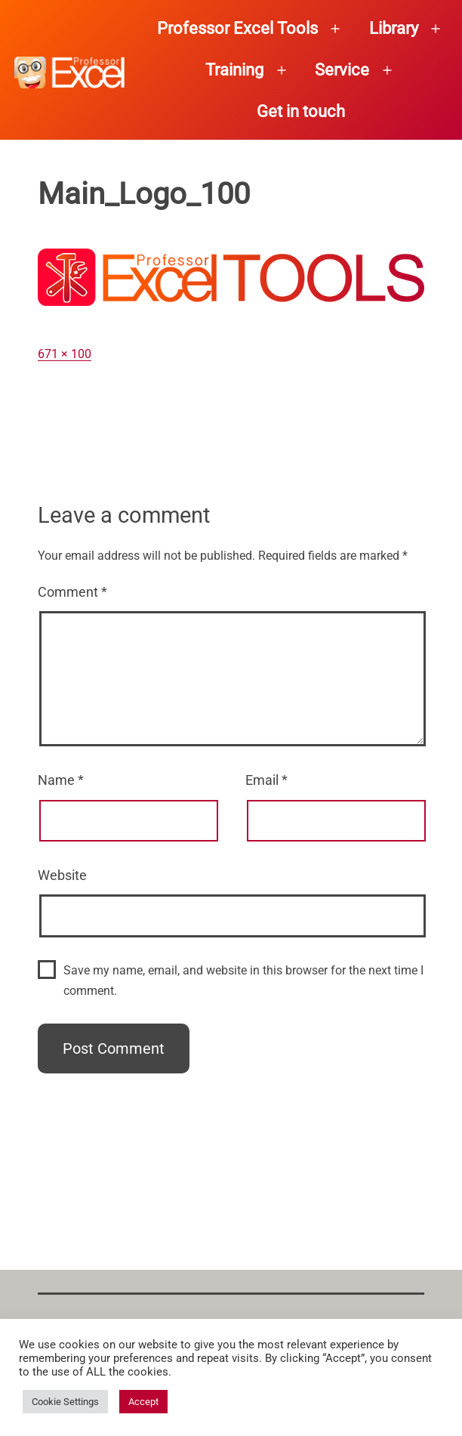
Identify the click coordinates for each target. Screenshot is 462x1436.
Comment (72, 592)
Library (393, 28)
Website (62, 875)
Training (234, 69)
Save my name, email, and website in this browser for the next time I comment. (243, 980)
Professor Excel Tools (237, 28)
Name (61, 780)
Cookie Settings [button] (65, 1401)
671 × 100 (64, 354)
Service (342, 69)
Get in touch (301, 111)
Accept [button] (143, 1401)
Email (266, 780)
